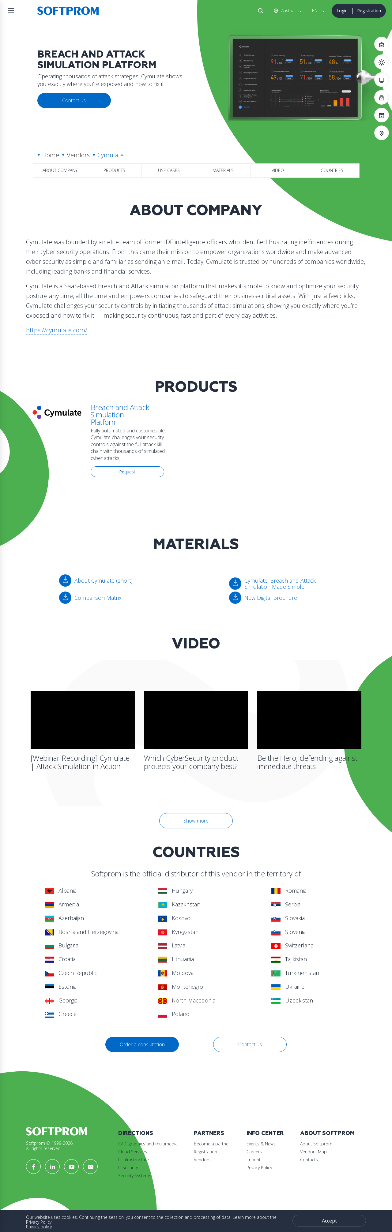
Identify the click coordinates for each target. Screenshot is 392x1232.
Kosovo (174, 918)
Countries (332, 170)
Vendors (78, 155)
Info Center (265, 1133)
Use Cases (169, 170)
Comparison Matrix (98, 598)
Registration (369, 10)
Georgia (61, 1000)
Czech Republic (71, 972)
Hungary (175, 890)
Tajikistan (289, 959)
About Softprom (327, 1133)
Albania (61, 890)
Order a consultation (142, 1044)
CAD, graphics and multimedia (148, 1144)
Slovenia (288, 931)
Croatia (60, 959)
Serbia (285, 904)
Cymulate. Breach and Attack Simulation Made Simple (280, 583)
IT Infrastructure (133, 1160)
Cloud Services (132, 1152)
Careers (254, 1152)
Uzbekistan (292, 1000)
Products (114, 170)
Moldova (176, 972)
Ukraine (287, 986)
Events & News (261, 1144)
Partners (209, 1133)
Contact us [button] (74, 100)
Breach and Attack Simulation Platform (120, 414)
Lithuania (176, 959)
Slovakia (288, 918)
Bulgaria (61, 945)
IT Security (128, 1167)
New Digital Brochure (270, 598)
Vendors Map (313, 1152)
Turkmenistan (295, 972)
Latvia (171, 945)
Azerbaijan (64, 918)
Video (278, 170)
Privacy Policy (259, 1167)
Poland (174, 1013)
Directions (135, 1133)
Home (50, 155)
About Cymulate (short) (103, 580)
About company (60, 170)
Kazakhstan (179, 904)
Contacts (309, 1160)
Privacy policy (39, 1227)
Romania (289, 890)
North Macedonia (186, 1000)
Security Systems (134, 1175)
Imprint (254, 1160)
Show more (196, 820)
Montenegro (180, 986)
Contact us (250, 1044)
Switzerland (292, 945)
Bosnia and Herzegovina (82, 931)
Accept (329, 1220)
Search (259, 10)
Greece (61, 1013)
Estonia (61, 986)
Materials (223, 170)
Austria (287, 10)
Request (127, 472)
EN (315, 10)
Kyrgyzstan (178, 931)
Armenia (62, 904)
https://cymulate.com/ (56, 330)
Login (342, 10)
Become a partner (212, 1144)
